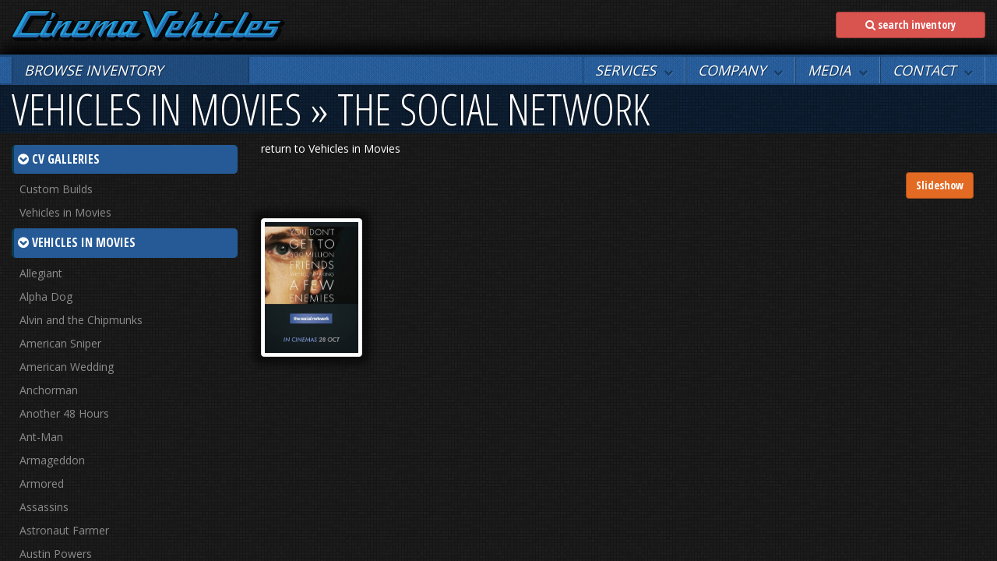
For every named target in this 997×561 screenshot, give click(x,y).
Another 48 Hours (64, 413)
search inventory (910, 24)
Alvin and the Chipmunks (81, 319)
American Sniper (60, 343)
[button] (634, 70)
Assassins (44, 506)
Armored (41, 483)
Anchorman (48, 390)
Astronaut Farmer (64, 530)
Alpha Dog (45, 296)
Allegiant (40, 273)
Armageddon (52, 460)
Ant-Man (41, 436)
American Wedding (66, 366)
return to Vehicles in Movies (330, 148)
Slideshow (940, 185)
